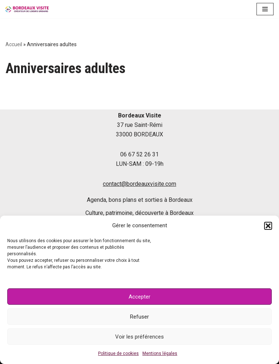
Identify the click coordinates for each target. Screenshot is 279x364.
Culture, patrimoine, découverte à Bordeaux (139, 212)
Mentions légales (159, 353)
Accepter (139, 296)
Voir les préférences (139, 336)
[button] (268, 225)
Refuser (139, 316)
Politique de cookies (118, 353)
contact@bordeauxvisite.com (139, 183)
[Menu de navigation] (265, 9)
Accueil (13, 44)
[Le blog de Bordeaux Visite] (27, 9)
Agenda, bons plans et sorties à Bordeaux (140, 199)
